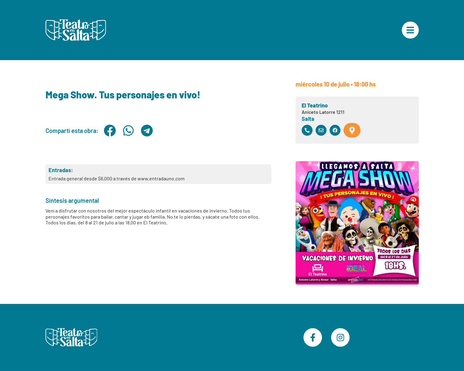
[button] (110, 130)
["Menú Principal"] (410, 30)
